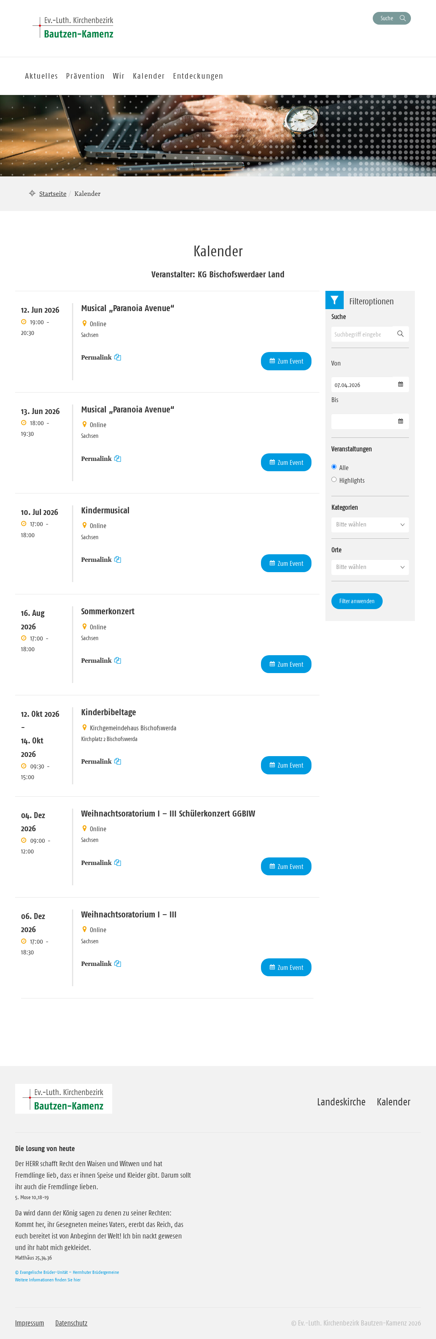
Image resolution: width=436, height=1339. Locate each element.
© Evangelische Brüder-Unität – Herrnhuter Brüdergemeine (67, 1272)
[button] (370, 524)
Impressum (29, 1323)
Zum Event (291, 361)
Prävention (85, 76)
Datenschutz (71, 1323)
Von (336, 363)
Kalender (393, 1101)
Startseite (52, 193)
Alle (339, 467)
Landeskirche (341, 1101)
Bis (335, 399)
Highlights (348, 480)
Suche (387, 18)
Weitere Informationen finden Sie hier (47, 1280)
